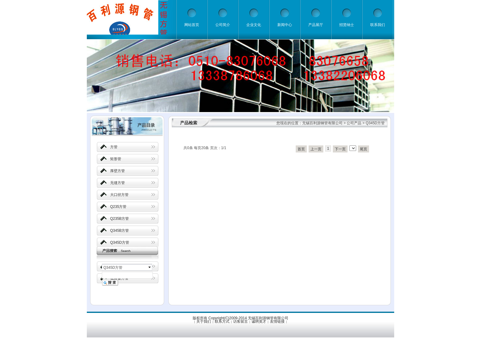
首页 (301, 149)
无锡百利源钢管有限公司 (322, 123)
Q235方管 (118, 207)
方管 (113, 147)
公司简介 (222, 25)
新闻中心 (284, 25)
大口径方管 (119, 195)
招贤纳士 (346, 25)
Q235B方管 (119, 218)
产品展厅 (315, 25)
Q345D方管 (119, 242)
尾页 (363, 149)
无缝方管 (117, 183)
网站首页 (191, 25)
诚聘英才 (259, 321)
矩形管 (115, 159)
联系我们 (377, 25)
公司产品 (354, 123)
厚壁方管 (117, 171)
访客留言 (240, 321)
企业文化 (253, 25)
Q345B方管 (119, 230)
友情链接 (277, 321)
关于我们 (203, 321)
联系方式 (222, 321)
